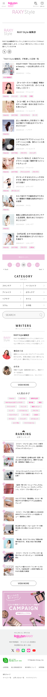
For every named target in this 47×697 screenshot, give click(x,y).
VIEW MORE (23, 384)
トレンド (15, 96)
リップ (11, 411)
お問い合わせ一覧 (18, 677)
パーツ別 (24, 96)
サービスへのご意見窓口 (28, 642)
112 (37, 265)
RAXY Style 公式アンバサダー (14, 402)
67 (29, 265)
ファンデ (33, 153)
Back (5, 269)
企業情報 (5, 667)
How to (6, 96)
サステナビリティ (31, 677)
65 (18, 265)
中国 (31, 96)
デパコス (11, 419)
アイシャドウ (25, 172)
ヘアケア (29, 130)
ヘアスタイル (23, 411)
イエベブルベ (25, 115)
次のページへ (23, 257)
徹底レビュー (36, 406)
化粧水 (32, 247)
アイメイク (29, 92)
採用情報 (41, 667)
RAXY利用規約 (14, 642)
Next (41, 269)
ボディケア (29, 186)
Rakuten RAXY (13, 4)
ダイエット (15, 191)
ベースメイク (30, 111)
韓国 (40, 402)
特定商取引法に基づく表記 (22, 645)
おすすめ (15, 115)
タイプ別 (16, 423)
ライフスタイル (29, 423)
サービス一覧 (7, 677)
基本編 (31, 402)
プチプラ (24, 153)
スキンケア (30, 224)
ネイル (28, 205)
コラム (28, 73)
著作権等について (30, 667)
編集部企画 (34, 398)
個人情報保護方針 (16, 667)
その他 (28, 305)
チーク (35, 115)
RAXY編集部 (7, 77)
